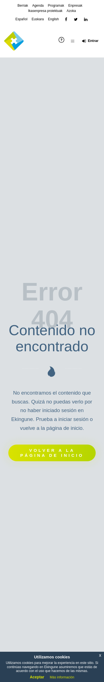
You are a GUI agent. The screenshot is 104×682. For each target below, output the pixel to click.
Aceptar (37, 677)
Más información (62, 677)
